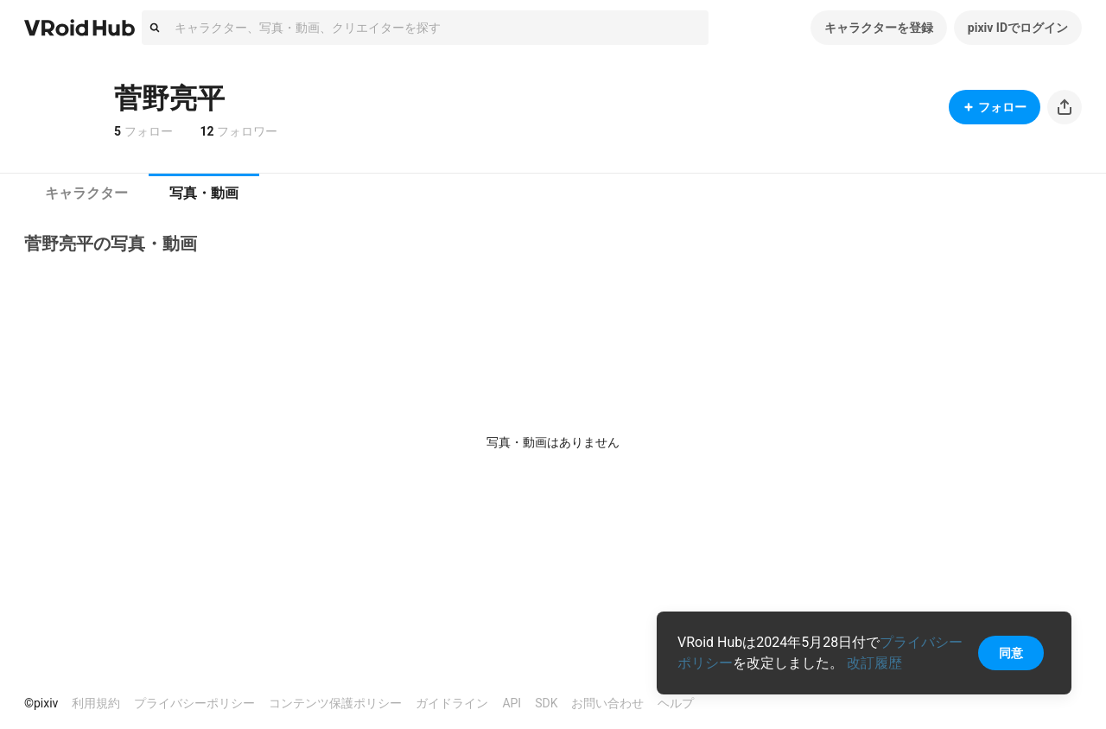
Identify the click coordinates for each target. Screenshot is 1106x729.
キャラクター (86, 193)
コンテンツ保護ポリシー (335, 703)
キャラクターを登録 (878, 28)
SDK (546, 703)
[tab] (86, 193)
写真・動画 (203, 193)
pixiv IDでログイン (1018, 28)
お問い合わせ (607, 703)
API (511, 703)
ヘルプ (676, 703)
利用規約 (96, 703)
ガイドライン (452, 703)
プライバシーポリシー (194, 703)
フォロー (995, 107)
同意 (1011, 653)
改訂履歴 (874, 663)
